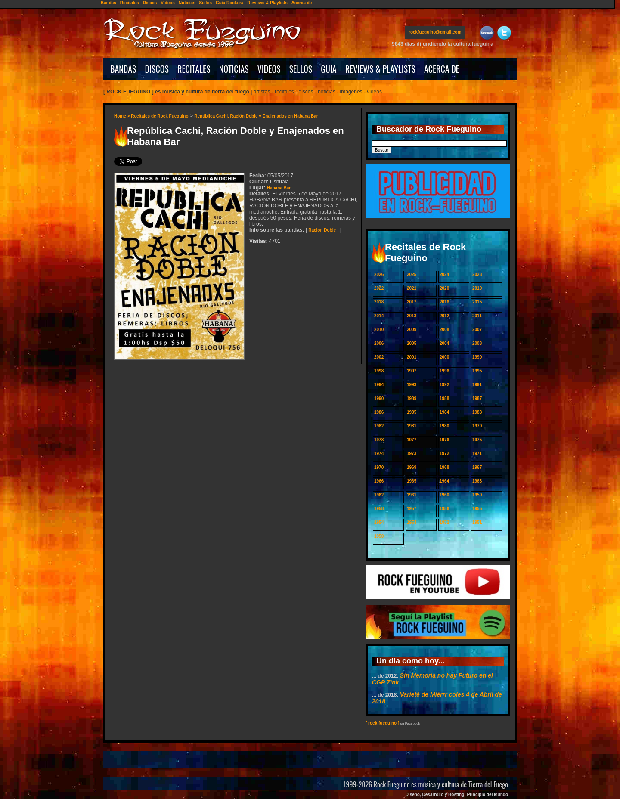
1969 (411, 467)
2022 (379, 288)
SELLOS (301, 68)
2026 (379, 274)
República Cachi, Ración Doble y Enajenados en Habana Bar (256, 116)
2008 (444, 329)
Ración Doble (322, 230)
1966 (379, 481)
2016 (444, 302)
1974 (379, 453)
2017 (411, 302)
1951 (477, 522)
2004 (444, 343)
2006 (379, 343)
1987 (477, 398)
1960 (444, 494)
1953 (411, 522)
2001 (411, 357)
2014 (379, 315)
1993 (411, 384)
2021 (411, 288)
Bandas (108, 2)
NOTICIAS (234, 68)
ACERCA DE (441, 68)
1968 (444, 467)
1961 (411, 494)
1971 (477, 453)
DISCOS (157, 68)
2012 (444, 315)
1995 (477, 371)
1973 (411, 453)
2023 (477, 274)
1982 (379, 426)
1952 (444, 522)
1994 (379, 384)
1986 (379, 412)
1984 (444, 412)
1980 (444, 426)
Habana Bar (279, 188)
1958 (379, 508)
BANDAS (123, 68)
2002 (379, 357)
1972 (444, 453)
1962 (379, 494)
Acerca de (301, 2)
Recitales (129, 2)
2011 (477, 315)
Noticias (187, 2)
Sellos (205, 2)
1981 (411, 426)
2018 (379, 302)
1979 (477, 426)
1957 (411, 508)
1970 (379, 467)
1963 (477, 481)
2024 (444, 274)
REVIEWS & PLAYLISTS (380, 68)
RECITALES (194, 68)
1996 (444, 371)
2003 (477, 343)
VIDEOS (269, 68)
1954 (379, 522)
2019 (477, 288)
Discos (150, 2)
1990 (379, 398)
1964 (444, 481)
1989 (411, 398)
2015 (477, 302)
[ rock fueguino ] (382, 723)
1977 (411, 439)
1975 (477, 439)
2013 (411, 315)
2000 (444, 357)
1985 (411, 412)
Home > (122, 116)
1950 (379, 536)
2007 (477, 329)
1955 (477, 508)
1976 (444, 439)
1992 (444, 384)
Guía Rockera (229, 2)
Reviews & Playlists (267, 2)
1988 (444, 398)
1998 (379, 371)
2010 (379, 329)
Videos (168, 2)
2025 (411, 274)
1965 (411, 481)
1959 (477, 494)
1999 (477, 357)
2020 (444, 288)
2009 (411, 329)
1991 (477, 384)
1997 (411, 371)
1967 (477, 467)
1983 (477, 412)
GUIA (328, 68)
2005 (411, 343)
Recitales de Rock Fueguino (159, 116)
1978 (379, 439)
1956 (444, 508)
